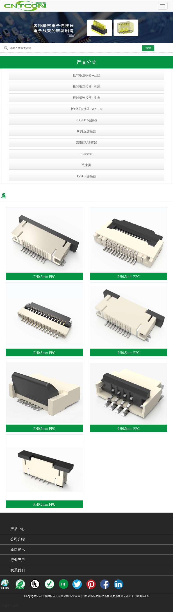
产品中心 (17, 529)
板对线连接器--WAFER (86, 109)
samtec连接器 (104, 596)
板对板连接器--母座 (86, 86)
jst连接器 (89, 596)
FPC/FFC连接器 (86, 120)
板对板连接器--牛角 (86, 97)
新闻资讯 (17, 549)
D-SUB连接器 (86, 176)
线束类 (86, 165)
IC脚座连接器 (86, 131)
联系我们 (17, 570)
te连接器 (118, 596)
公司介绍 (17, 539)
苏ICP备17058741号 (136, 596)
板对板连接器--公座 (86, 75)
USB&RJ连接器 (86, 142)
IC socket (86, 154)
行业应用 (17, 560)
